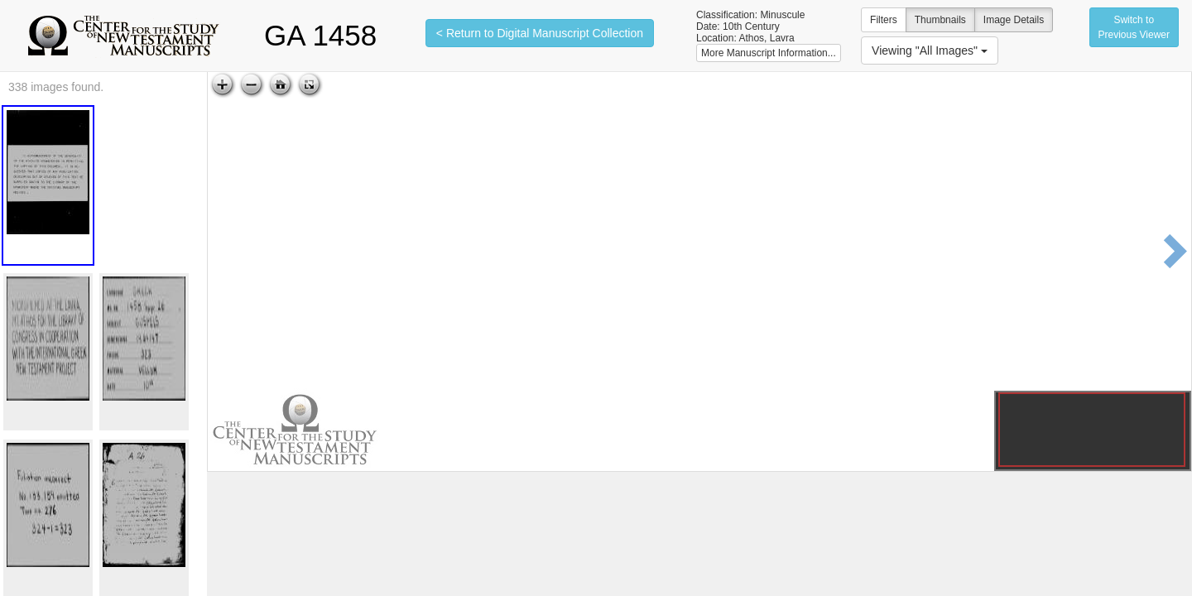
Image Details (1013, 20)
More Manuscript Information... (768, 53)
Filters (883, 20)
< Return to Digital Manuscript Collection (539, 33)
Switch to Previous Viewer (1134, 27)
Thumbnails (940, 20)
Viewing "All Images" (930, 50)
